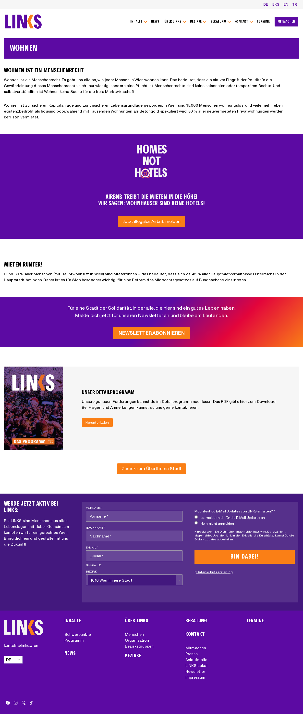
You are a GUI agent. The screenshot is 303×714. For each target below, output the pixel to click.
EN (285, 4)
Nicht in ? (93, 565)
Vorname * (94, 507)
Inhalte (72, 621)
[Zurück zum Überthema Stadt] (151, 468)
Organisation (137, 640)
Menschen (134, 634)
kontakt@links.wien (21, 645)
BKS (275, 4)
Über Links (136, 621)
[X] (23, 703)
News (70, 653)
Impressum (195, 677)
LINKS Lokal (196, 665)
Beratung (196, 621)
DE (265, 4)
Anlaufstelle (196, 659)
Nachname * (95, 527)
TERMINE (263, 21)
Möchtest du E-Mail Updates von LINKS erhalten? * (234, 511)
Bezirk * (92, 571)
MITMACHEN (286, 21)
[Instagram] (16, 703)
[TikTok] (31, 703)
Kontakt (195, 634)
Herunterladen (97, 422)
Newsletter (195, 671)
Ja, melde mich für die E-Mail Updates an (229, 517)
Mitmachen (195, 648)
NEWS (155, 21)
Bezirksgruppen (139, 646)
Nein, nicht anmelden (214, 523)
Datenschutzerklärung (214, 572)
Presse (191, 653)
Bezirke (133, 656)
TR (294, 4)
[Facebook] (8, 703)
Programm (74, 640)
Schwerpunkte (77, 634)
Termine (255, 621)
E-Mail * (92, 547)
